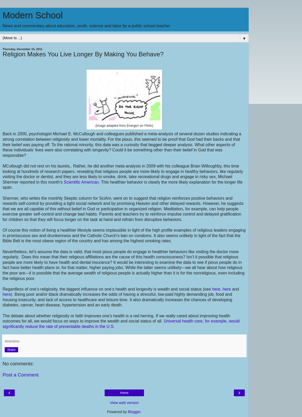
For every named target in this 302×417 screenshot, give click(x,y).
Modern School (33, 15)
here (216, 289)
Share (11, 350)
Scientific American (81, 182)
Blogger (134, 412)
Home (124, 393)
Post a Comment (21, 375)
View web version (124, 403)
